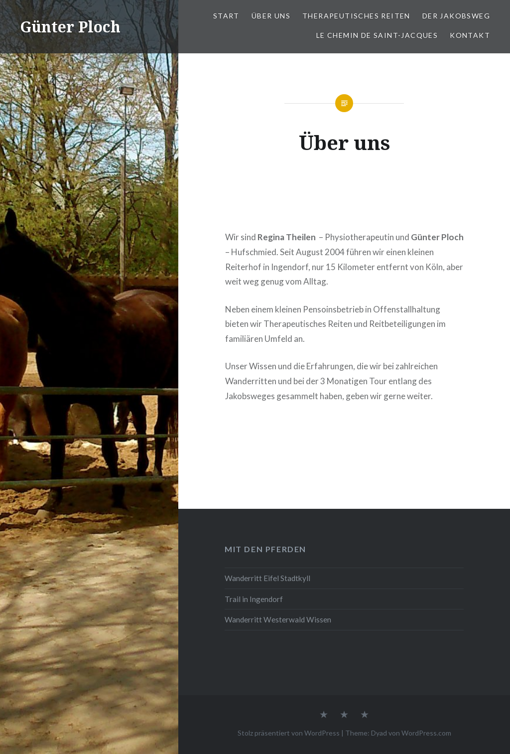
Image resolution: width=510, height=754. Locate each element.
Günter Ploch (70, 26)
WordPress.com (426, 733)
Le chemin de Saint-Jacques (377, 35)
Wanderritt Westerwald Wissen (278, 619)
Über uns (271, 15)
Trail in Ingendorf (254, 599)
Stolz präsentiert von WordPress (289, 733)
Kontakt (470, 35)
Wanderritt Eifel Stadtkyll (267, 578)
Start (226, 15)
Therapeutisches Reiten (356, 15)
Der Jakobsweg (456, 15)
